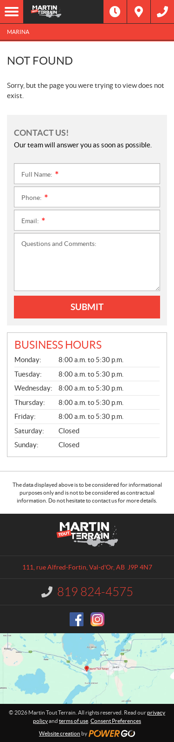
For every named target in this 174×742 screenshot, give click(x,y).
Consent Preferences (115, 721)
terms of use (73, 721)
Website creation (59, 733)
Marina (18, 32)
